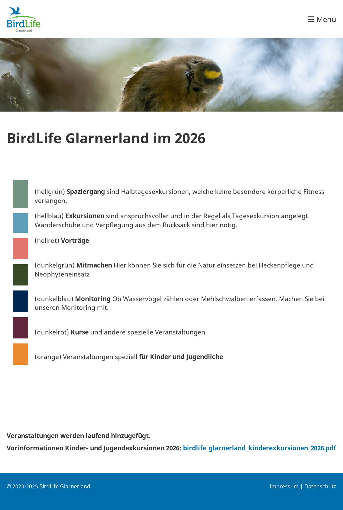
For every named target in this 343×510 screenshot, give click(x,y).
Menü (322, 19)
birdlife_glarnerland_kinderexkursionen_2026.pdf (259, 447)
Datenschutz (320, 486)
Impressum (284, 486)
